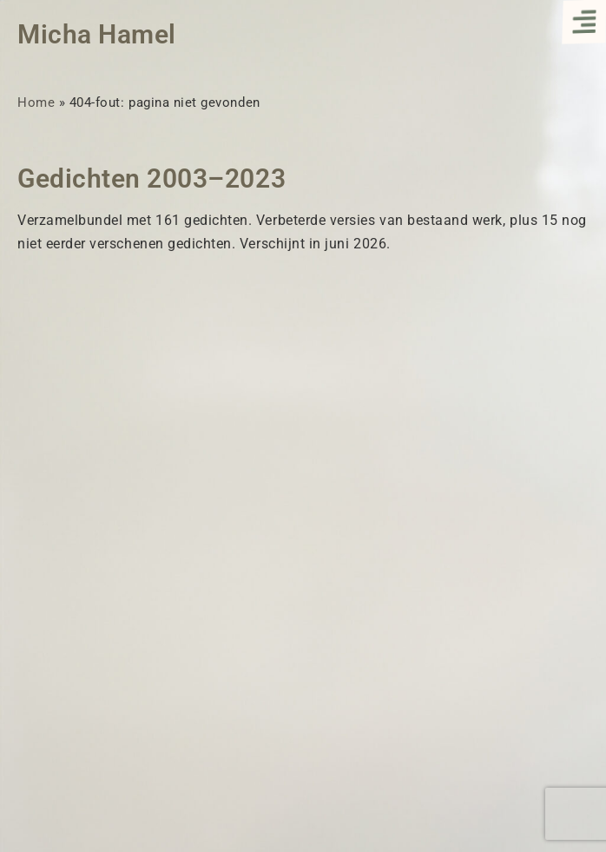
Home (36, 102)
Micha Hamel (96, 34)
